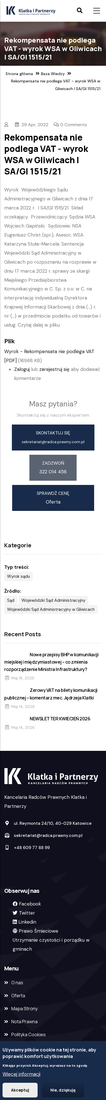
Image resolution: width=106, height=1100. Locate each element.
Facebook (30, 904)
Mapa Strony (24, 1008)
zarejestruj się (54, 369)
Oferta (18, 995)
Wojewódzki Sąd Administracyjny (53, 600)
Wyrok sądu (18, 576)
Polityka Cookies (28, 1034)
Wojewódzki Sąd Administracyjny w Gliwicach (51, 609)
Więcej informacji (21, 1075)
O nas (17, 982)
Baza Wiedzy (53, 73)
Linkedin (27, 922)
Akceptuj (20, 1091)
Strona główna (19, 73)
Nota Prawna (24, 1021)
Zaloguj (22, 369)
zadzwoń (53, 463)
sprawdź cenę (53, 493)
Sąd (10, 600)
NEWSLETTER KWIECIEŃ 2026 (60, 719)
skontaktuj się (53, 433)
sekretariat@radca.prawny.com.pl (43, 835)
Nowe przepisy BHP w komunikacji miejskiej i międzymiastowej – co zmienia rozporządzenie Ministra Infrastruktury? (51, 661)
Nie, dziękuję (62, 1091)
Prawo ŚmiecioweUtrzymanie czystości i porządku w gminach (51, 940)
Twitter (27, 913)
